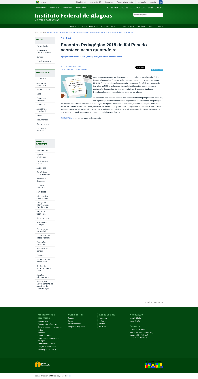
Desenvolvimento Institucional (49, 327)
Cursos (71, 318)
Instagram (155, 20)
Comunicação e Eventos (46, 324)
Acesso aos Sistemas (108, 26)
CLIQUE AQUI (67, 118)
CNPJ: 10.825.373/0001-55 (139, 338)
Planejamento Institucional (48, 344)
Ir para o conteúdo (41, 7)
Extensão (41, 333)
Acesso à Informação (89, 26)
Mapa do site (140, 7)
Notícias (76, 33)
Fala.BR (150, 26)
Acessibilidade (112, 7)
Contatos (160, 26)
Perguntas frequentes (76, 327)
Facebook (148, 20)
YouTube (152, 20)
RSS (162, 20)
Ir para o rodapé (82, 7)
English (159, 7)
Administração (43, 321)
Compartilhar (158, 70)
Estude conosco (74, 324)
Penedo (68, 33)
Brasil (43, 2)
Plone (69, 376)
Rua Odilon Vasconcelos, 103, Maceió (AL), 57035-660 (141, 334)
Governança (74, 26)
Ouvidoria (141, 26)
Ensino (40, 330)
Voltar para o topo (155, 302)
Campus (61, 33)
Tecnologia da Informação (47, 349)
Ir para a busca (68, 7)
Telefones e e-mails (137, 330)
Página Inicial (52, 33)
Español (151, 7)
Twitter (158, 20)
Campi (70, 321)
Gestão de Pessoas (44, 336)
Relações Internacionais (46, 346)
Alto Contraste (126, 7)
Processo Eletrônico (127, 26)
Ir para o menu (55, 7)
